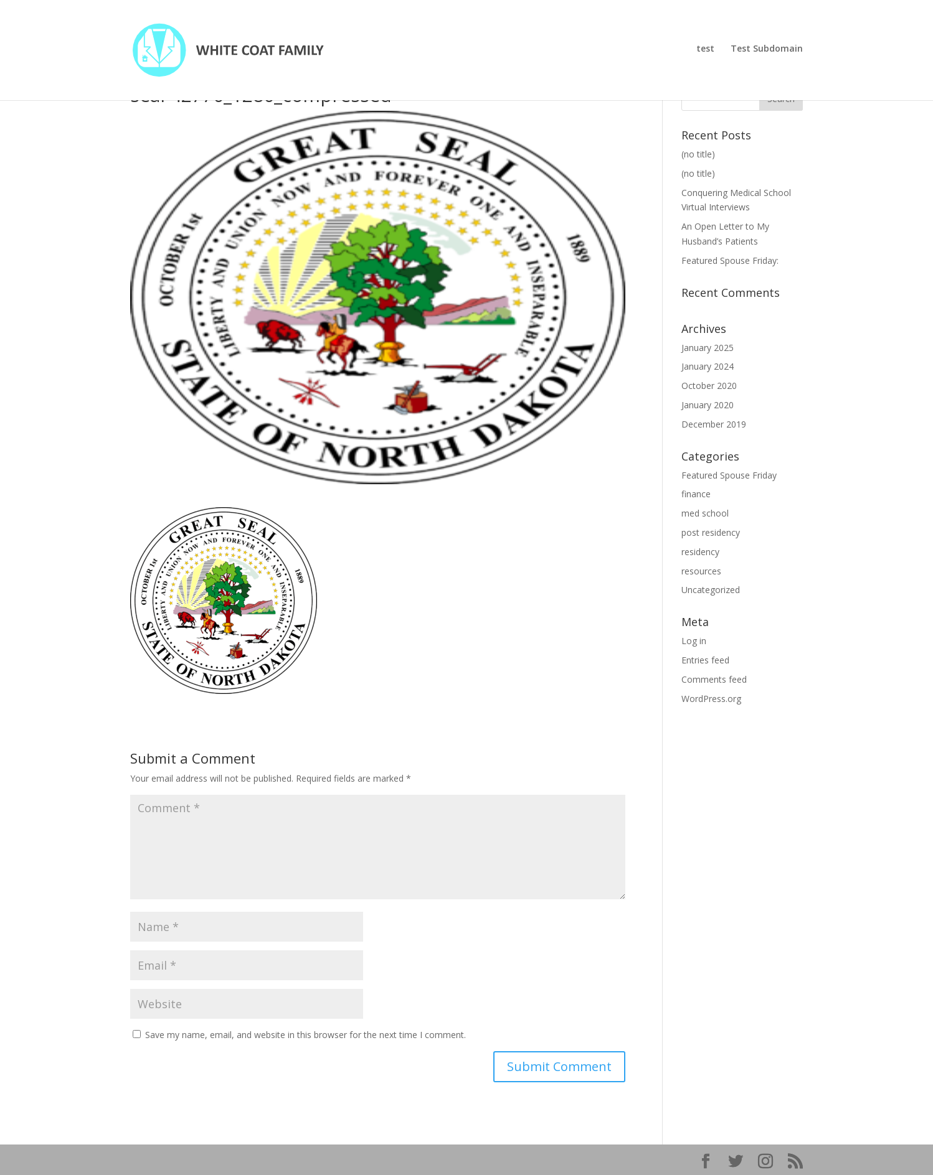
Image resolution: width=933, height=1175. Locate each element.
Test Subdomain (767, 52)
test (705, 52)
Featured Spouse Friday (729, 475)
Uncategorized (710, 590)
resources (701, 571)
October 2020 (709, 385)
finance (696, 494)
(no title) (698, 154)
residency (700, 552)
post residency (710, 532)
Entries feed (705, 660)
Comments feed (714, 679)
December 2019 (713, 424)
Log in (693, 641)
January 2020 (707, 405)
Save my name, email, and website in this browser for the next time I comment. (305, 1035)
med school (705, 513)
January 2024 (707, 366)
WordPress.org (711, 699)
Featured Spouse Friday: (730, 260)
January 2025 (707, 347)
